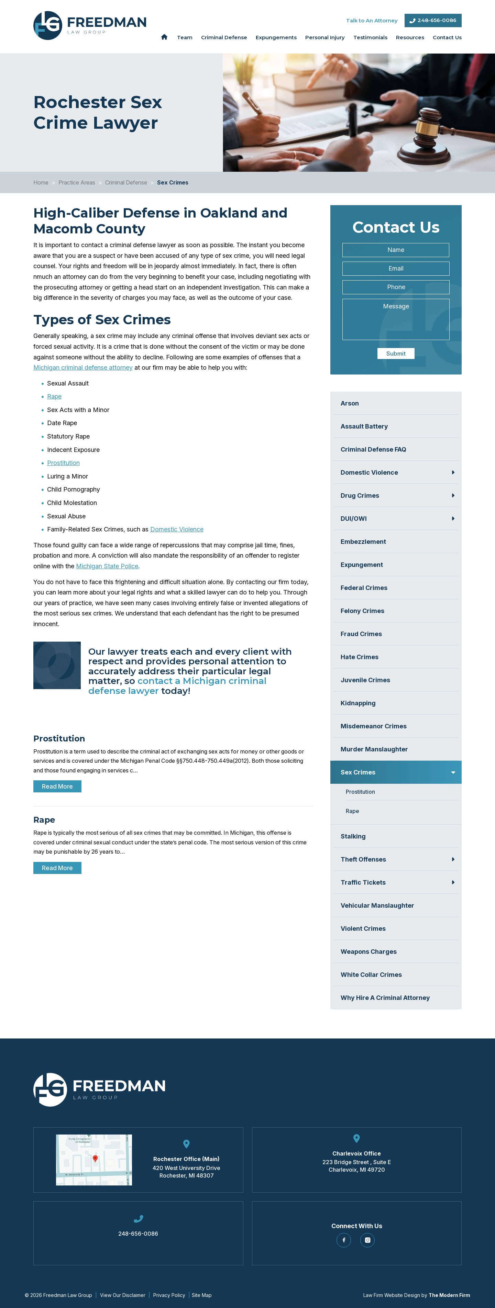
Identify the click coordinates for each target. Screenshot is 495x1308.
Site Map (202, 1295)
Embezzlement (363, 541)
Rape (54, 396)
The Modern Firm (449, 1295)
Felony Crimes (362, 610)
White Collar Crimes (371, 974)
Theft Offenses (363, 859)
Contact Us (447, 37)
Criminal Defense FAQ (373, 449)
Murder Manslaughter (374, 749)
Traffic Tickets (363, 882)
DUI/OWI (354, 518)
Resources (410, 37)
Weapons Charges (369, 951)
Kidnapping (358, 703)
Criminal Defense (224, 37)
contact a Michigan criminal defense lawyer (177, 685)
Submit (396, 353)
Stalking (353, 836)
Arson (350, 403)
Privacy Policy (169, 1295)
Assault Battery (364, 426)
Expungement (362, 564)
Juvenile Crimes (365, 680)
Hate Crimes (359, 657)
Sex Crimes (358, 772)
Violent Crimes (363, 928)
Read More (57, 786)
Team (184, 37)
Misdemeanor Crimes (374, 726)
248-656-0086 (437, 20)
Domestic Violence (177, 529)
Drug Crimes (360, 495)
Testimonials (370, 37)
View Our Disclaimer (122, 1295)
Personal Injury (325, 37)
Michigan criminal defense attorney (83, 367)
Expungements (276, 37)
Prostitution (63, 462)
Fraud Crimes (361, 633)
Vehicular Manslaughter (377, 905)
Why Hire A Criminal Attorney (385, 997)
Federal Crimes (364, 587)
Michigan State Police (107, 566)
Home (164, 36)
